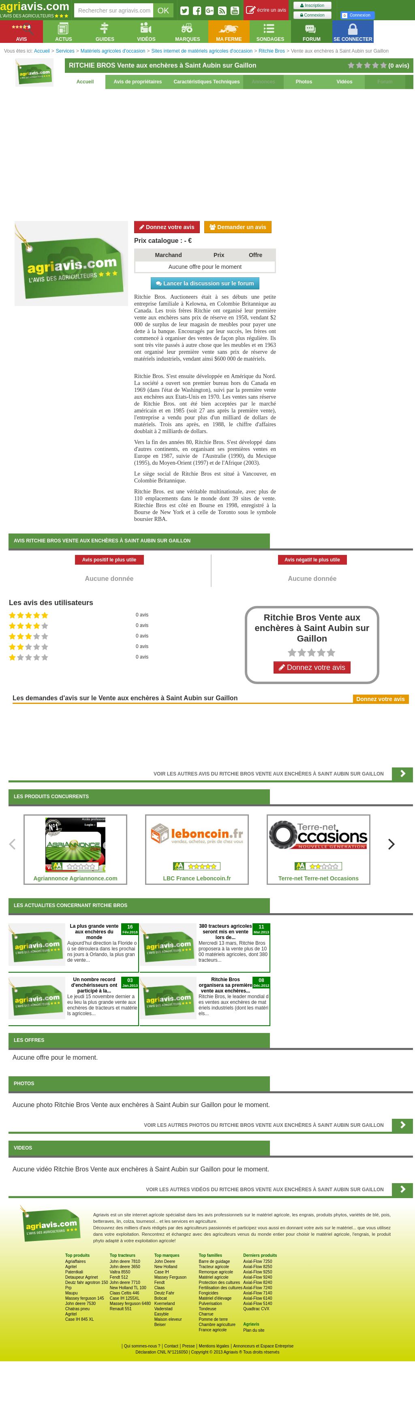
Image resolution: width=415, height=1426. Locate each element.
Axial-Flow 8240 (257, 1282)
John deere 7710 (125, 1282)
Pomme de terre (213, 1319)
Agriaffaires (75, 1261)
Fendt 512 (119, 1277)
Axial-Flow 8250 (257, 1266)
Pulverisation (210, 1303)
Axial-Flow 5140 (257, 1303)
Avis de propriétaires (138, 82)
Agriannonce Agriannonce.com (75, 878)
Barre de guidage (214, 1261)
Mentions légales (214, 1346)
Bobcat (160, 1298)
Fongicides (208, 1293)
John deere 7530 (80, 1303)
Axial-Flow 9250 (257, 1272)
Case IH (161, 1272)
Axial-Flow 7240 (257, 1288)
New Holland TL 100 (128, 1288)
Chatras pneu (77, 1309)
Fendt (159, 1282)
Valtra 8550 (120, 1272)
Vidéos (344, 82)
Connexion (312, 15)
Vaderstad (163, 1309)
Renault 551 (121, 1309)
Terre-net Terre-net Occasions (318, 878)
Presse (188, 1346)
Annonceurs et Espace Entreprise (263, 1346)
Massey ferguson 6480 (130, 1303)
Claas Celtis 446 (124, 1293)
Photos (304, 82)
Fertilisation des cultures (220, 1288)
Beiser (160, 1324)
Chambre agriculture (217, 1324)
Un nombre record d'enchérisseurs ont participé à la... (94, 985)
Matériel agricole (213, 1277)
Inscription (312, 5)
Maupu (71, 1293)
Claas (159, 1288)
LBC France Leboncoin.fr (197, 878)
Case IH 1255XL (124, 1298)
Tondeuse (207, 1309)
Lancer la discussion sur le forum (205, 283)
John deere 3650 (125, 1266)
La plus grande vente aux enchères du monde (94, 931)
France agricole (213, 1330)
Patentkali (74, 1272)
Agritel (71, 1266)
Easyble (161, 1314)
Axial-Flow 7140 (257, 1293)
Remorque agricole (216, 1272)
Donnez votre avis (167, 227)
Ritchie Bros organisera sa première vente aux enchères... (225, 985)
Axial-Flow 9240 (257, 1277)
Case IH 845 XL (79, 1319)
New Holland (166, 1266)
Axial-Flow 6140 (257, 1298)
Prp (68, 1288)
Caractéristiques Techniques (206, 82)
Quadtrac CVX (256, 1309)
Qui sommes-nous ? (142, 1346)
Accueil (85, 82)
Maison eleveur (168, 1319)
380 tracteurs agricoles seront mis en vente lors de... (225, 931)
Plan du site (253, 1330)
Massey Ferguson (170, 1277)
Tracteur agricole (214, 1266)
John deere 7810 (125, 1261)
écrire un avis (266, 10)
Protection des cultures (219, 1282)
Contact (171, 1346)
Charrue (206, 1314)
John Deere (164, 1261)
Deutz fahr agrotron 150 (86, 1282)
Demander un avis (238, 227)
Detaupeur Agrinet (81, 1277)
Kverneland (164, 1303)
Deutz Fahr (164, 1293)
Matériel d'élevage (215, 1298)
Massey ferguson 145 (84, 1298)
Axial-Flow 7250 (257, 1261)
